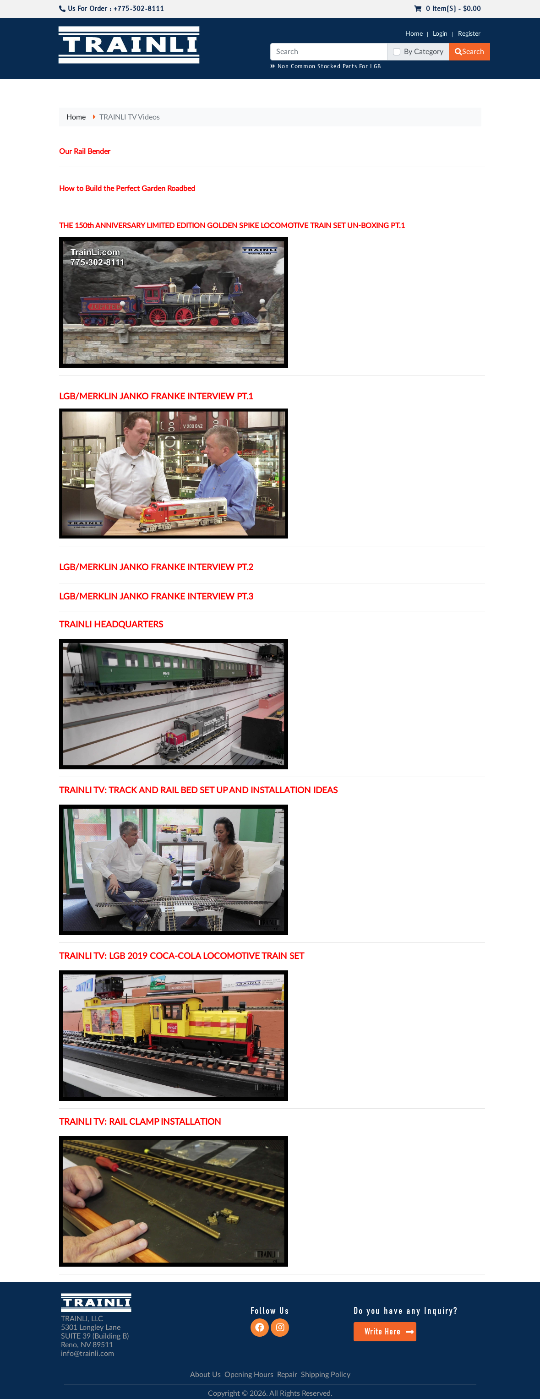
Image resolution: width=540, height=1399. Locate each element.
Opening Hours (248, 1374)
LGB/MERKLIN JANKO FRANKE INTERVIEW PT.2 (156, 567)
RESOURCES (232, 83)
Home (414, 34)
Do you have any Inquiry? (406, 1310)
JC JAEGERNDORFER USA (171, 88)
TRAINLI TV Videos (129, 117)
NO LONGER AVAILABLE (89, 83)
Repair (287, 1374)
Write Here (390, 1331)
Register (469, 34)
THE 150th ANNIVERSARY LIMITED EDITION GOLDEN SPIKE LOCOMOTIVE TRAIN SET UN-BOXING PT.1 (232, 225)
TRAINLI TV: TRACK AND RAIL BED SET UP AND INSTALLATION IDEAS (198, 790)
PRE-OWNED (400, 88)
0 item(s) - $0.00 (447, 9)
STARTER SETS (466, 88)
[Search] (328, 51)
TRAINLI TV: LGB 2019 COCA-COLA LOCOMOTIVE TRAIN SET (181, 956)
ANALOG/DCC (281, 83)
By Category (423, 51)
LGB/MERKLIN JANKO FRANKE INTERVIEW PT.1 (156, 396)
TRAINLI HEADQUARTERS (111, 625)
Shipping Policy (325, 1374)
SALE (437, 83)
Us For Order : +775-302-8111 (111, 9)
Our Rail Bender (84, 151)
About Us (205, 1374)
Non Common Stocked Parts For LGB (326, 67)
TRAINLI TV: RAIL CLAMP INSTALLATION (140, 1122)
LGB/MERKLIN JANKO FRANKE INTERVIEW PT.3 (156, 597)
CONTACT (513, 83)
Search (469, 51)
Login (440, 34)
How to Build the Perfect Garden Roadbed (127, 188)
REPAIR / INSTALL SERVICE (337, 88)
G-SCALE (25, 83)
